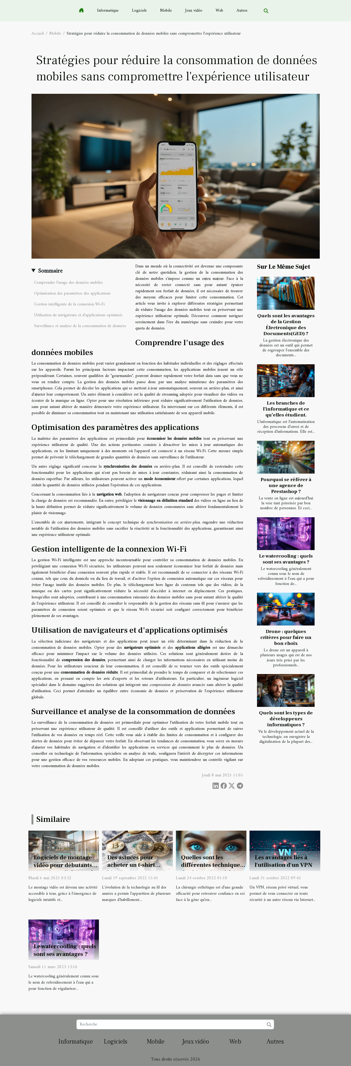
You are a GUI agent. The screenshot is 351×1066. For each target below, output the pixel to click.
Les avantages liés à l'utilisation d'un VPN (283, 861)
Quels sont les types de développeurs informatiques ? (286, 719)
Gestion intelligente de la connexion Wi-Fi (69, 304)
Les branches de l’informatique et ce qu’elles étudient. (286, 409)
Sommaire (50, 271)
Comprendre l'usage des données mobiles (68, 282)
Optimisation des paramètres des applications (72, 293)
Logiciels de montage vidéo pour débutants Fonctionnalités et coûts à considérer (66, 869)
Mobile (166, 10)
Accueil (38, 33)
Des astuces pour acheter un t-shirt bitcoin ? (131, 865)
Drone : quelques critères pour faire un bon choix (285, 637)
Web (219, 10)
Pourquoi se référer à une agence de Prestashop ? (286, 485)
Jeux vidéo (193, 10)
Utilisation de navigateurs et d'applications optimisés (78, 315)
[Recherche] (175, 1024)
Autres (242, 10)
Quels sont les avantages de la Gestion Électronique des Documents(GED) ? (286, 325)
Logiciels (139, 10)
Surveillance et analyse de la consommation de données (80, 326)
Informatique (108, 10)
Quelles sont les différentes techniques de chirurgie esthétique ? (213, 869)
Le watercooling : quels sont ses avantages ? (286, 559)
